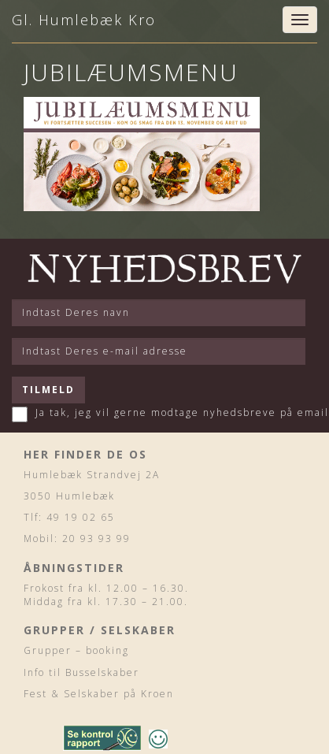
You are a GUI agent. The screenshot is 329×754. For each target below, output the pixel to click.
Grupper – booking (76, 650)
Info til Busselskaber (81, 672)
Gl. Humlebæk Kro (84, 19)
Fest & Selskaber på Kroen (99, 693)
